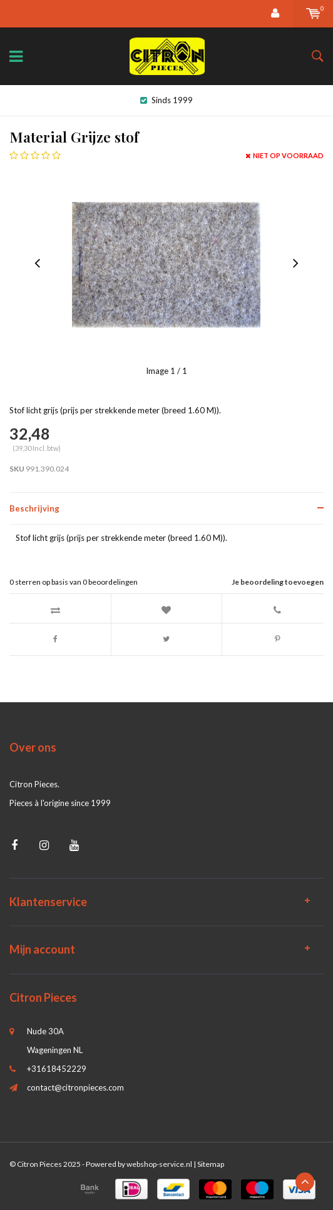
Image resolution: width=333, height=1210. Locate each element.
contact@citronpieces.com (75, 1087)
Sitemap (210, 1164)
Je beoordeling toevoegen (278, 582)
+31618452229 (56, 1069)
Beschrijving (34, 508)
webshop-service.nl (159, 1164)
